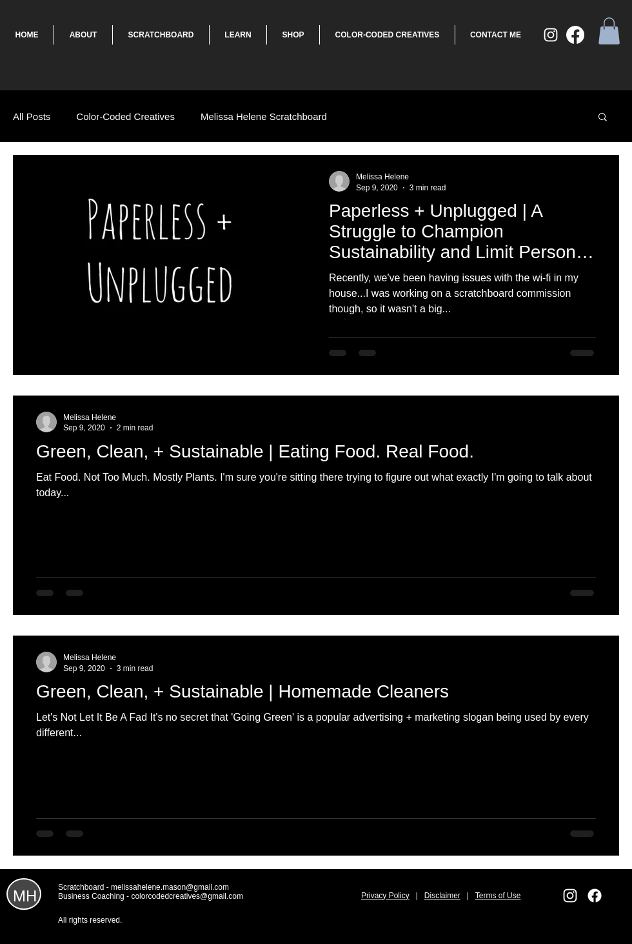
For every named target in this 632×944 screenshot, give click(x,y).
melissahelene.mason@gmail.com (170, 887)
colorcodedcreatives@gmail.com (187, 896)
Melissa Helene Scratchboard (264, 116)
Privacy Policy (385, 895)
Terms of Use (498, 895)
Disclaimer (442, 895)
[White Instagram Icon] (551, 35)
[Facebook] (575, 35)
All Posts (31, 116)
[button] (609, 31)
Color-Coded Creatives (125, 116)
